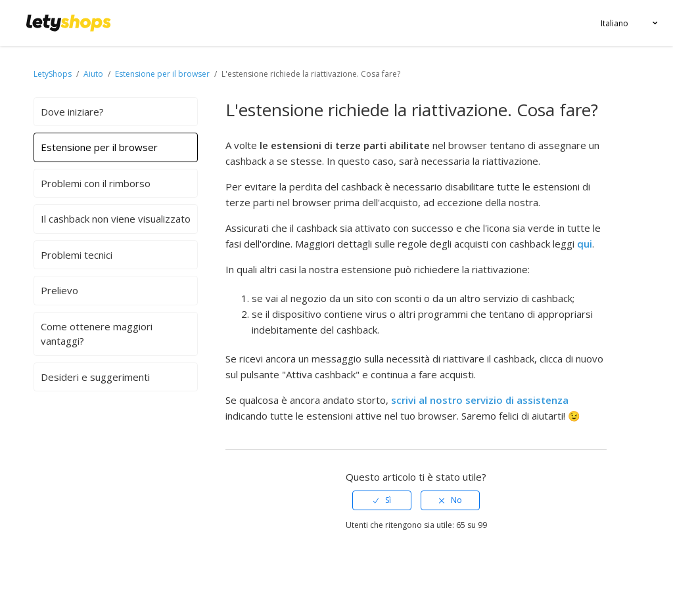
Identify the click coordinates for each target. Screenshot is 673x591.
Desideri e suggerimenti (95, 376)
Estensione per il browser (162, 73)
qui (584, 243)
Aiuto (94, 73)
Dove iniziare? (72, 111)
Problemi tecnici (76, 254)
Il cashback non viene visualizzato (116, 218)
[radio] (381, 500)
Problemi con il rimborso (96, 183)
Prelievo (59, 290)
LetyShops (53, 73)
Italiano (614, 23)
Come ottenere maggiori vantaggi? (96, 334)
